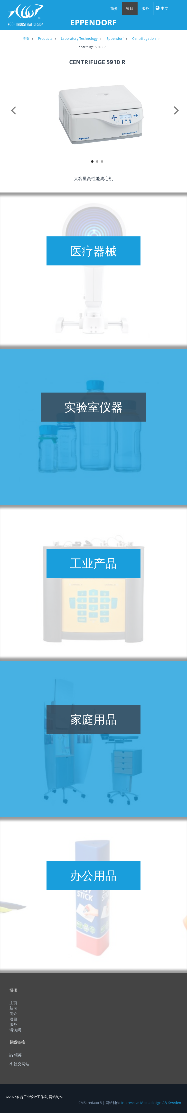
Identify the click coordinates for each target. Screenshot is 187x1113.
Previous (14, 115)
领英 (15, 1055)
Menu (173, 8)
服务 (145, 8)
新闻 (13, 1008)
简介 (114, 8)
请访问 (15, 1029)
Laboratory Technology (79, 38)
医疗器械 (93, 251)
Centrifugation (144, 38)
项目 (130, 8)
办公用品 (93, 875)
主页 (26, 38)
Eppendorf (115, 38)
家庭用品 (93, 719)
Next (180, 115)
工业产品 (93, 563)
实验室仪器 (93, 407)
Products (45, 38)
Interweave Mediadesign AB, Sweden (151, 1103)
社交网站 (19, 1063)
